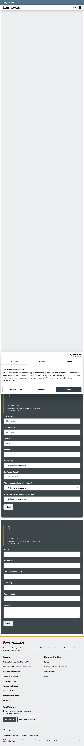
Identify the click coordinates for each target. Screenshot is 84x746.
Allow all (68, 390)
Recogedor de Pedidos (10, 676)
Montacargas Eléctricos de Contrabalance (17, 667)
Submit (7, 507)
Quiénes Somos (49, 671)
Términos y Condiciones (29, 735)
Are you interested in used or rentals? (19, 494)
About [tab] (69, 361)
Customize (42, 390)
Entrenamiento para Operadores (55, 667)
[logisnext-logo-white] (9, 2)
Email (6, 439)
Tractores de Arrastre (10, 691)
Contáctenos (9, 719)
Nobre (6, 549)
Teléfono (7, 583)
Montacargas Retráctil (10, 686)
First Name (8, 416)
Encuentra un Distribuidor (28, 719)
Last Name (8, 427)
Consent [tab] (14, 361)
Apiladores (6, 700)
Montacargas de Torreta (11, 695)
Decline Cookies (15, 390)
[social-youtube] (4, 730)
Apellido (7, 560)
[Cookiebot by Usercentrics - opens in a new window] (71, 355)
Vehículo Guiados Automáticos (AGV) (16, 662)
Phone (6, 450)
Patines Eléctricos (9, 681)
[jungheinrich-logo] (13, 7)
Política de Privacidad (10, 735)
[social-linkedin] (9, 730)
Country (7, 461)
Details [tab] (42, 361)
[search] (75, 7)
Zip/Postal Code (10, 472)
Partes (46, 662)
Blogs (46, 676)
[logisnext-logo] (13, 642)
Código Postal (9, 594)
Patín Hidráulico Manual (11, 671)
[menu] (80, 7)
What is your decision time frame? (18, 483)
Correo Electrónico (12, 572)
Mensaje (7, 605)
